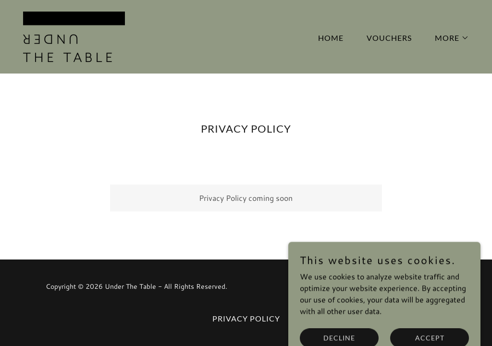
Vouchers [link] (389, 37)
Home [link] (331, 37)
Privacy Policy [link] (246, 318)
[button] (448, 38)
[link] (74, 35)
